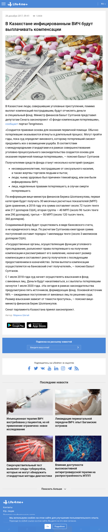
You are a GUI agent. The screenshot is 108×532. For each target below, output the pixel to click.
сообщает (11, 123)
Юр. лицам (8, 511)
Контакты (7, 507)
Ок (48, 526)
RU (103, 3)
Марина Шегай (21, 315)
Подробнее (60, 526)
